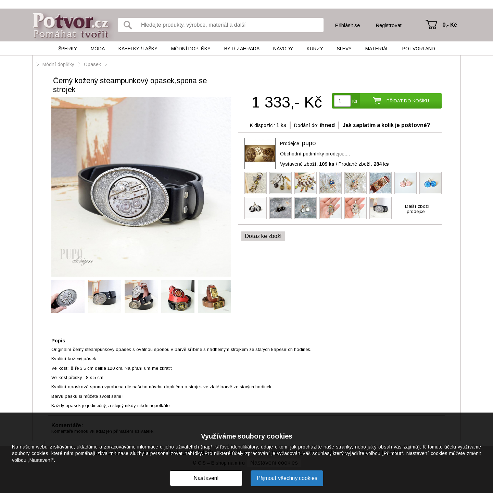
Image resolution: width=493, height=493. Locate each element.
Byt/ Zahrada (242, 48)
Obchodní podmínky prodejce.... (315, 153)
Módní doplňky (191, 48)
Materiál (377, 48)
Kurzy (315, 48)
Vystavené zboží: (307, 164)
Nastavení (206, 478)
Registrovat (389, 25)
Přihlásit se (347, 25)
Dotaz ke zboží (263, 236)
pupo (309, 143)
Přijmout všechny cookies (287, 478)
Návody (283, 48)
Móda (98, 48)
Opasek (92, 64)
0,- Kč (449, 25)
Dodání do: (306, 125)
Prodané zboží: (364, 164)
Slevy (344, 48)
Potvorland (418, 48)
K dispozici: (262, 125)
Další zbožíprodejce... (417, 209)
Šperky (67, 48)
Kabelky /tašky (137, 48)
